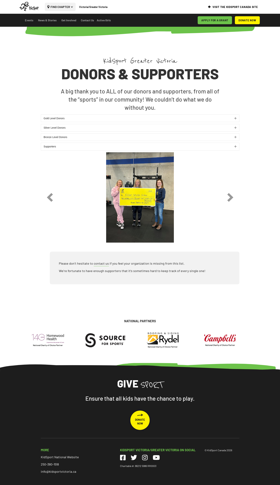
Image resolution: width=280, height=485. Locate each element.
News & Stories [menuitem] (47, 20)
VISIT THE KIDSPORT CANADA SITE (235, 6)
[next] (230, 197)
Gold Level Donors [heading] (54, 118)
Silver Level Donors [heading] (55, 127)
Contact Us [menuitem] (87, 20)
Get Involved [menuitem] (68, 20)
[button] (235, 118)
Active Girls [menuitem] (104, 20)
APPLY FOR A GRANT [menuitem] (214, 20)
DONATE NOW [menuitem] (247, 20)
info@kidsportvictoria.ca (58, 471)
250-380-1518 (50, 464)
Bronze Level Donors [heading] (55, 137)
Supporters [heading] (50, 146)
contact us (101, 263)
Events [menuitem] (29, 20)
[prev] (50, 197)
